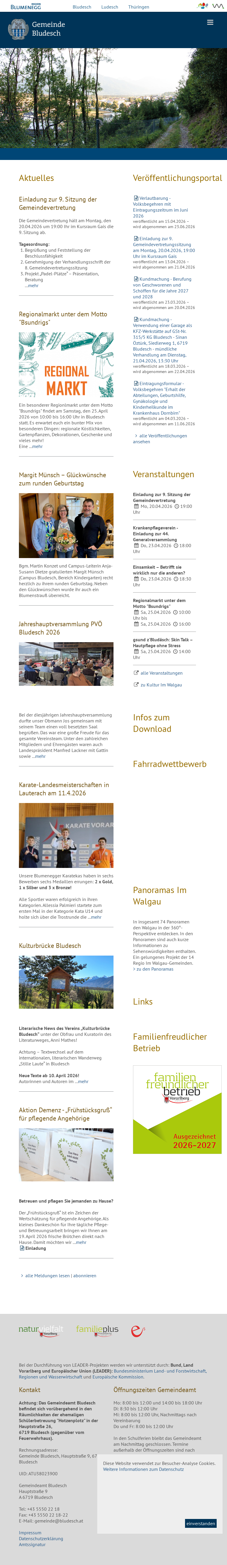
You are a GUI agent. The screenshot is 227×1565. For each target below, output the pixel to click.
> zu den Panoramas (153, 969)
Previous (9, 109)
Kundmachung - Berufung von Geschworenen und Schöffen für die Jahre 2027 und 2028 (162, 288)
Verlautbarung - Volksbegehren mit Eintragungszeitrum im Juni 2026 (160, 207)
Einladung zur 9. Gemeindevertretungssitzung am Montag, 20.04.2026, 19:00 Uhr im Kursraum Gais (164, 247)
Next (218, 109)
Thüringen (138, 7)
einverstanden (201, 1523)
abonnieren (84, 1275)
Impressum (30, 1532)
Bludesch (82, 7)
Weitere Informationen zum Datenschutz (143, 1469)
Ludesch (109, 7)
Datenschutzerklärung (41, 1538)
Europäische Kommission (118, 1377)
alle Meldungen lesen (44, 1275)
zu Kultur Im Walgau (161, 685)
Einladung (35, 1248)
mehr (33, 285)
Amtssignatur (32, 1544)
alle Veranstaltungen (162, 673)
